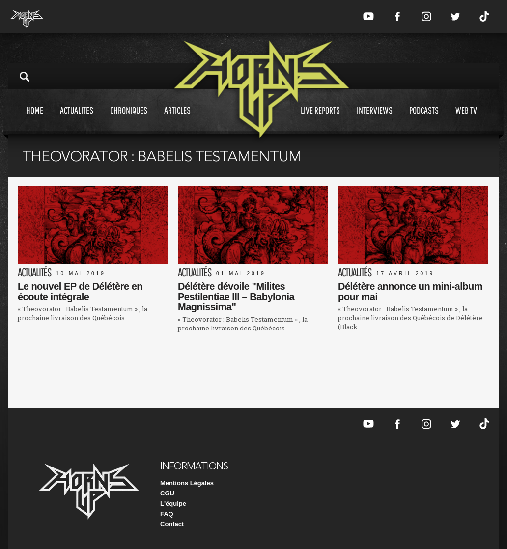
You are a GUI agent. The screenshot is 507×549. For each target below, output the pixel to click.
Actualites (77, 120)
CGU (167, 493)
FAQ (166, 514)
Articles (177, 120)
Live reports (320, 120)
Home (35, 120)
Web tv (466, 120)
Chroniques (129, 120)
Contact (172, 524)
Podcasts (424, 120)
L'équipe (173, 503)
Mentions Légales (187, 483)
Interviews (374, 120)
